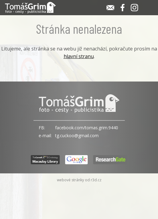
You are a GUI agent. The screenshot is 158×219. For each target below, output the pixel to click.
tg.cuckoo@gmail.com (77, 135)
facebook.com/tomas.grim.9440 (86, 127)
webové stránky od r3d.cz (79, 179)
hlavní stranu (79, 56)
